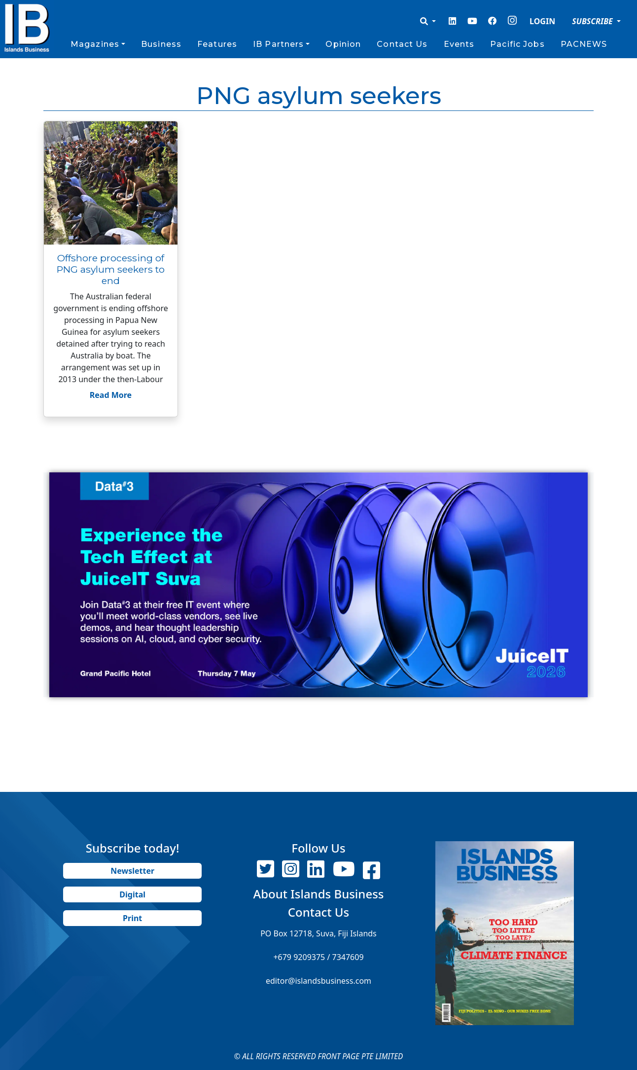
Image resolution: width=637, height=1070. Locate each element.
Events (459, 44)
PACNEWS (584, 44)
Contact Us (402, 44)
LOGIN (542, 21)
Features (217, 44)
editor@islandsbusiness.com (318, 980)
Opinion (343, 44)
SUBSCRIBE (593, 21)
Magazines (95, 44)
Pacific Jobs (517, 44)
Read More (111, 395)
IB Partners (278, 44)
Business (161, 44)
